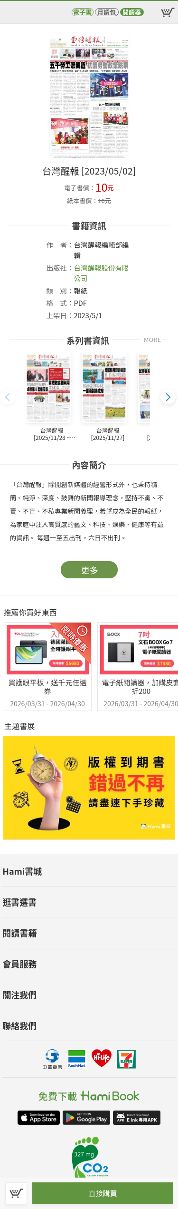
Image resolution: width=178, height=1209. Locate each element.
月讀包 (106, 12)
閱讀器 (131, 12)
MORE (152, 339)
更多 (89, 570)
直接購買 (102, 1193)
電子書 (82, 12)
